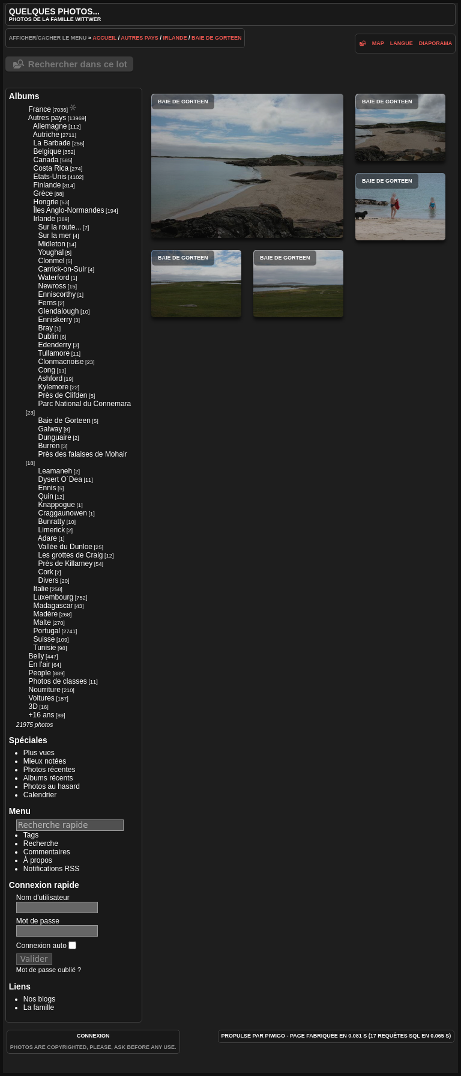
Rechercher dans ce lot (77, 64)
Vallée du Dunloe (65, 547)
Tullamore (54, 353)
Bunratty (51, 521)
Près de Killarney (65, 563)
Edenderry (54, 345)
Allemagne (50, 126)
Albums (24, 96)
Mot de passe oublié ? (48, 969)
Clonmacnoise (60, 361)
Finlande (47, 185)
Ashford (50, 378)
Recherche (40, 843)
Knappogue (56, 504)
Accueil (104, 38)
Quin (45, 496)
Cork (45, 572)
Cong (46, 370)
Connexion (93, 1036)
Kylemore (53, 387)
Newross (52, 286)
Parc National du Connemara (84, 404)
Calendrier (39, 795)
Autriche (46, 134)
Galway (50, 429)
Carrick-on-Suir (62, 269)
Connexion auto (46, 945)
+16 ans (41, 715)
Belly (36, 656)
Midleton (51, 244)
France (39, 109)
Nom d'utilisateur (43, 897)
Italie (40, 589)
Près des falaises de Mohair (82, 454)
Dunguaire (54, 437)
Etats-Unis (49, 176)
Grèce (43, 193)
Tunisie (44, 647)
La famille (38, 1007)
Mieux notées (44, 761)
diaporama (436, 43)
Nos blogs (39, 999)
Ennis (47, 488)
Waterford (53, 277)
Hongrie (45, 202)
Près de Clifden (62, 395)
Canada (45, 160)
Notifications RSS (51, 869)
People (39, 673)
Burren (48, 446)
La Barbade (51, 143)
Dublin (48, 336)
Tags (30, 835)
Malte (41, 622)
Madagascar (53, 605)
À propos (37, 860)
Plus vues (39, 753)
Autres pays (139, 38)
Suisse (44, 639)
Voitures (41, 698)
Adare (47, 538)
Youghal (51, 252)
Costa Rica (50, 168)
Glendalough (58, 311)
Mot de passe (37, 921)
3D (32, 706)
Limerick (51, 530)
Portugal (46, 631)
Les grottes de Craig (70, 555)
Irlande (175, 38)
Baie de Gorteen (216, 38)
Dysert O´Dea (60, 479)
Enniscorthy (57, 294)
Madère (45, 614)
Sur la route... (59, 227)
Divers (48, 580)
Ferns (47, 303)
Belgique (47, 151)
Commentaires (46, 852)
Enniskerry (55, 319)
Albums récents (48, 778)
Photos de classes (57, 681)
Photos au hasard (51, 786)
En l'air (39, 664)
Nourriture (44, 689)
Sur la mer (54, 235)
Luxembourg (53, 597)
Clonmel (51, 261)
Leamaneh (55, 471)
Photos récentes (49, 769)
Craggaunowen (62, 513)
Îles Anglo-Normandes (68, 210)
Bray (45, 328)
